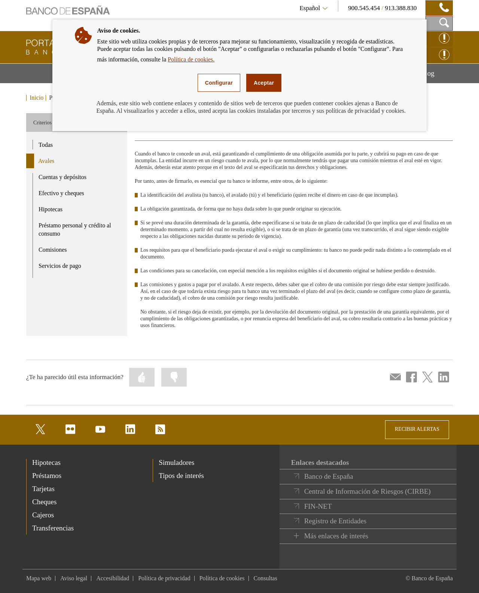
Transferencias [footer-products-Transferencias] (53, 528)
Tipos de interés (181, 475)
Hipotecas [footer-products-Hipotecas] (46, 462)
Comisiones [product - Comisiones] (53, 249)
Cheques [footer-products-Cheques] (44, 502)
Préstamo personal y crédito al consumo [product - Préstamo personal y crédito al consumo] (75, 229)
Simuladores (176, 462)
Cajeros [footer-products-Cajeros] (43, 515)
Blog (437, 76)
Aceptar (264, 83)
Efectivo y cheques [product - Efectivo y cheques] (61, 193)
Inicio (36, 98)
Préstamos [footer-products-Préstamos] (46, 475)
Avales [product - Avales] (46, 161)
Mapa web (38, 578)
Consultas (265, 578)
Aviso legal (73, 578)
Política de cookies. (191, 59)
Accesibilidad (112, 578)
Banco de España (328, 476)
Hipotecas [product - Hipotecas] (50, 209)
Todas (46, 145)
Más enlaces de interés (336, 536)
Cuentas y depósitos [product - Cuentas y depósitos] (62, 177)
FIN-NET (318, 506)
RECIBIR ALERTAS (417, 429)
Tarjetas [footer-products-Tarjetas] (43, 489)
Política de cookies (222, 578)
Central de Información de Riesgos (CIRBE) (367, 491)
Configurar (219, 83)
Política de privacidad (164, 578)
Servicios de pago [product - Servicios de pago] (60, 266)
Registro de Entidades (335, 521)
